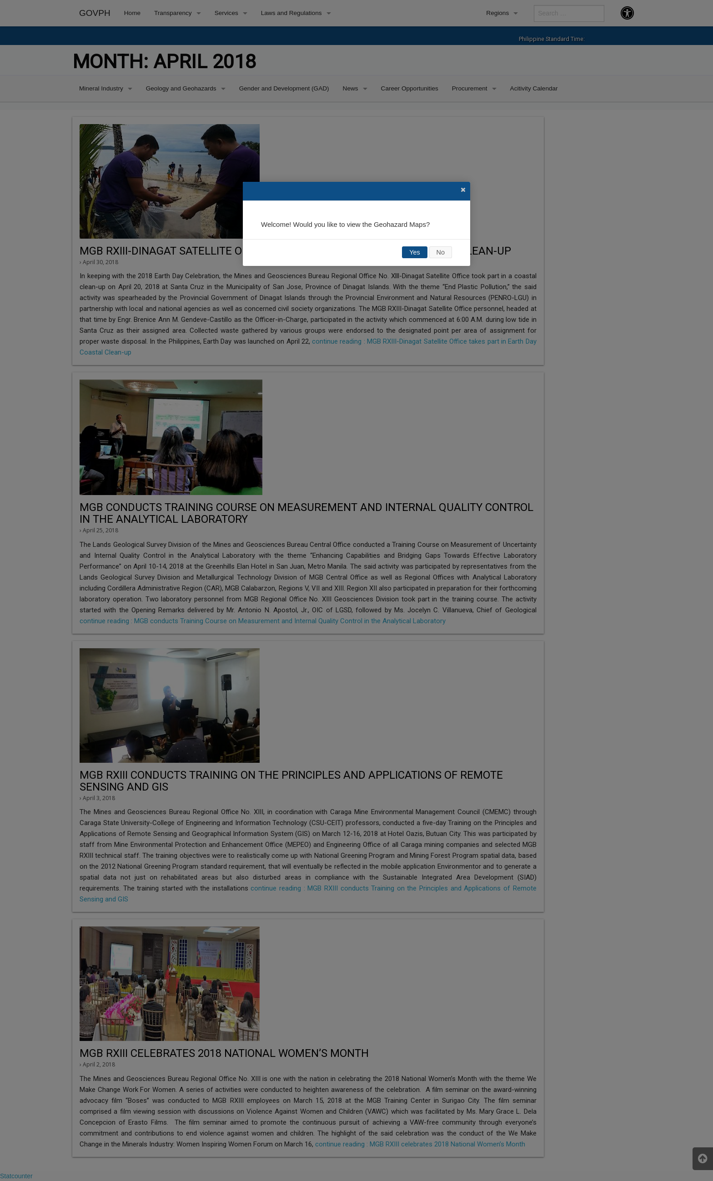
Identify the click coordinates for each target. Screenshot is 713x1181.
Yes (414, 252)
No (441, 252)
